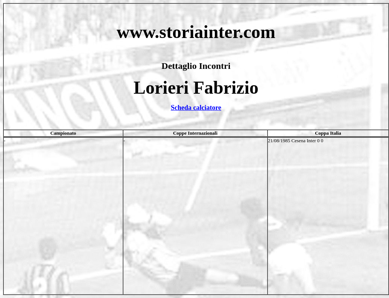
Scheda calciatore (196, 107)
